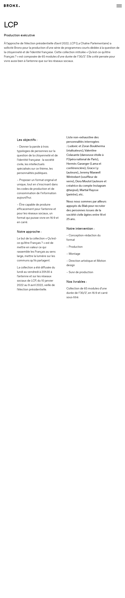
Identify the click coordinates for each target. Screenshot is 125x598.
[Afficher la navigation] (119, 6)
